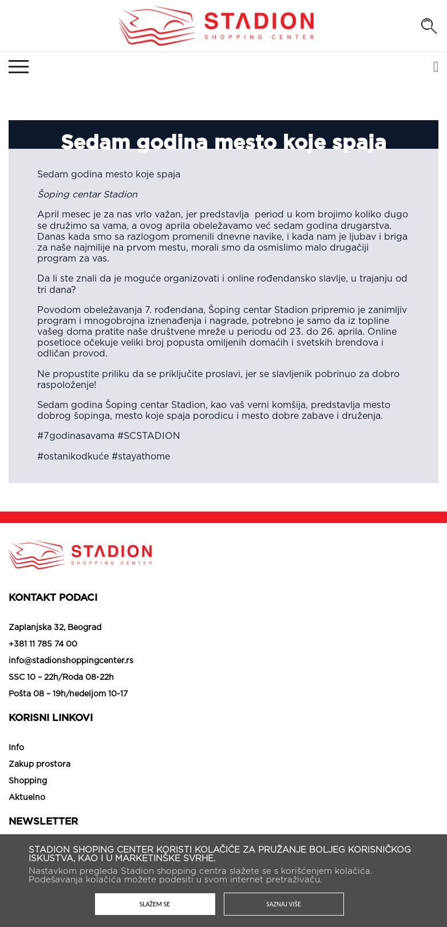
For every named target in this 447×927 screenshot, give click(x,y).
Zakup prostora (39, 764)
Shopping (28, 781)
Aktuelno (27, 798)
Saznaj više (283, 904)
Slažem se (155, 904)
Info (16, 748)
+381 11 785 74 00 (43, 644)
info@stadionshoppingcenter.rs (71, 661)
